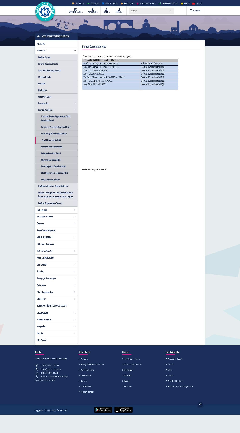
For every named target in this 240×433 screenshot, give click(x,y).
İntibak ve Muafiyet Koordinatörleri (55, 127)
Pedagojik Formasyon (56, 278)
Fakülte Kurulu (44, 57)
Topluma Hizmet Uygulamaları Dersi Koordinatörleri (55, 118)
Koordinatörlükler (57, 110)
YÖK (170, 370)
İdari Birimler (86, 386)
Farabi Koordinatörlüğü (51, 140)
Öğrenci (56, 223)
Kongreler (56, 326)
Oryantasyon (56, 312)
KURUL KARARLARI (56, 237)
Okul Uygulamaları (56, 292)
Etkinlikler (56, 299)
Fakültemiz (56, 50)
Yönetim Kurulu (44, 77)
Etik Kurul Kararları (45, 244)
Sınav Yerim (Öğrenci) (46, 230)
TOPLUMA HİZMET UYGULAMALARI (51, 305)
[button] (197, 3)
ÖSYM (170, 364)
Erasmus (128, 386)
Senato (84, 381)
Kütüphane (128, 370)
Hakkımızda (56, 210)
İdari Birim (42, 90)
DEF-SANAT (56, 264)
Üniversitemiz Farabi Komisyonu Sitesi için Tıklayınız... (108, 56)
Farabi (126, 381)
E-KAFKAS (195, 10)
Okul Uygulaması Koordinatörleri (54, 173)
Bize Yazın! (41, 340)
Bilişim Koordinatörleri (50, 179)
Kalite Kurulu (86, 375)
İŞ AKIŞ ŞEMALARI (56, 251)
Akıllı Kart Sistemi (175, 381)
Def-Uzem (56, 285)
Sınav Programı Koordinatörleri (54, 133)
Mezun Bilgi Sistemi (132, 364)
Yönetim (84, 359)
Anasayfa (41, 43)
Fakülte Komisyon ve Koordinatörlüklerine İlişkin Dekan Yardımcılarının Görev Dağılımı (55, 194)
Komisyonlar (57, 103)
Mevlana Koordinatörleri (51, 160)
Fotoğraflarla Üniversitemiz (92, 364)
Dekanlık (41, 83)
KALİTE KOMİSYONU (45, 258)
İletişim (56, 333)
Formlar (56, 271)
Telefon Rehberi (87, 392)
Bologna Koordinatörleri (51, 153)
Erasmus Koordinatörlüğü (51, 147)
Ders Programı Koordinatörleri (53, 166)
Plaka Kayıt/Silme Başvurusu (180, 386)
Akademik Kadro (44, 97)
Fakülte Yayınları (56, 319)
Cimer (170, 375)
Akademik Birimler (56, 216)
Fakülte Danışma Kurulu (48, 64)
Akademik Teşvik (175, 359)
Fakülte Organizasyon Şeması (50, 203)
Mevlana (127, 375)
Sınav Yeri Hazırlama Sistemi (49, 70)
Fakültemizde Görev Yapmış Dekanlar (53, 186)
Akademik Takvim (132, 359)
